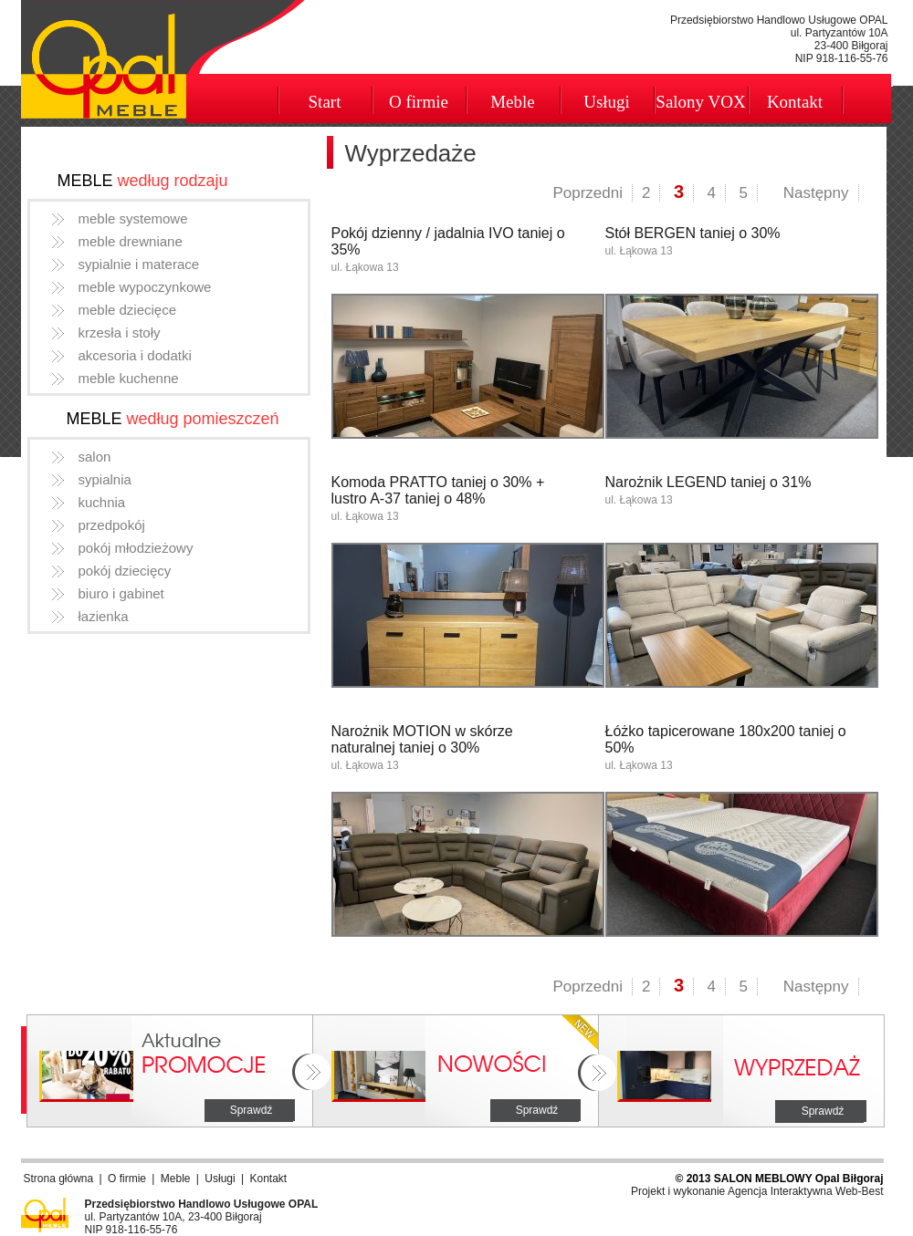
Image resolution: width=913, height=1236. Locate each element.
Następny (816, 193)
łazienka (104, 616)
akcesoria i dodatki (135, 355)
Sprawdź (251, 1110)
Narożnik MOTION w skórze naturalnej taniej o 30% (422, 739)
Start (325, 101)
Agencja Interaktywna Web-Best (806, 1191)
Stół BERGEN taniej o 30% (693, 233)
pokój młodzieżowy (136, 548)
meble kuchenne (129, 378)
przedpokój (112, 525)
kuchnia (102, 502)
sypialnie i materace (139, 264)
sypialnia (105, 479)
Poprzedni (587, 193)
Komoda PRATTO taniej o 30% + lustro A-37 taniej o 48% (438, 490)
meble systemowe (133, 218)
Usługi (606, 101)
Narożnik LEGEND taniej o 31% (708, 482)
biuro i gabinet (121, 593)
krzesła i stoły (120, 332)
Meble (512, 101)
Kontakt (795, 101)
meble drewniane (131, 241)
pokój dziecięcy (125, 570)
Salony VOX (700, 101)
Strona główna (59, 1178)
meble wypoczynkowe (145, 287)
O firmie (418, 101)
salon (95, 456)
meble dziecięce (128, 309)
